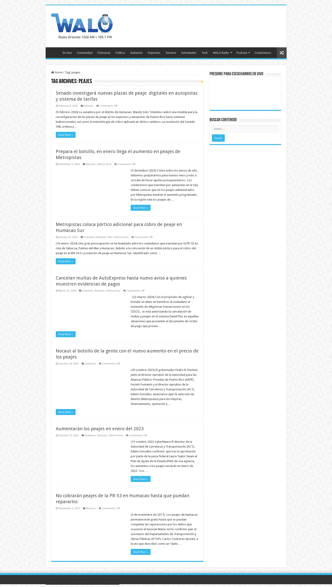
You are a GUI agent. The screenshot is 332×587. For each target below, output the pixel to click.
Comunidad (84, 52)
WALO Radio (221, 52)
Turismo (170, 52)
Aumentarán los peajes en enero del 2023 (100, 428)
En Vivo (67, 52)
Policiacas (104, 52)
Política (120, 52)
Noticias (88, 105)
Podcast (242, 52)
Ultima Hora (104, 164)
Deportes (154, 52)
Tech (205, 52)
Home (56, 72)
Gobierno (136, 52)
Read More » (66, 134)
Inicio (54, 52)
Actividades (188, 52)
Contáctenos (263, 52)
